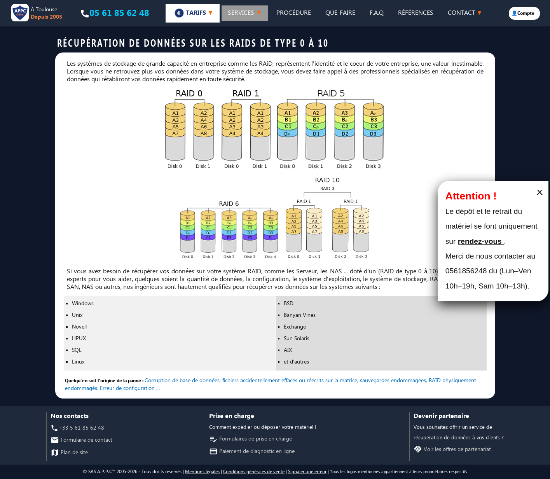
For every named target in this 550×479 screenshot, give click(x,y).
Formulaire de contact (85, 440)
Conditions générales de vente (254, 472)
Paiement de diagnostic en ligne (256, 451)
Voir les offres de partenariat (456, 449)
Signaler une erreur (307, 472)
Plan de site (73, 452)
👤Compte (523, 13)
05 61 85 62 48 (119, 13)
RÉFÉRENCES (415, 13)
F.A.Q (377, 13)
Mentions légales (202, 472)
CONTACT (465, 13)
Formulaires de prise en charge (255, 439)
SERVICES (245, 13)
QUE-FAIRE (340, 13)
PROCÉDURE (293, 13)
